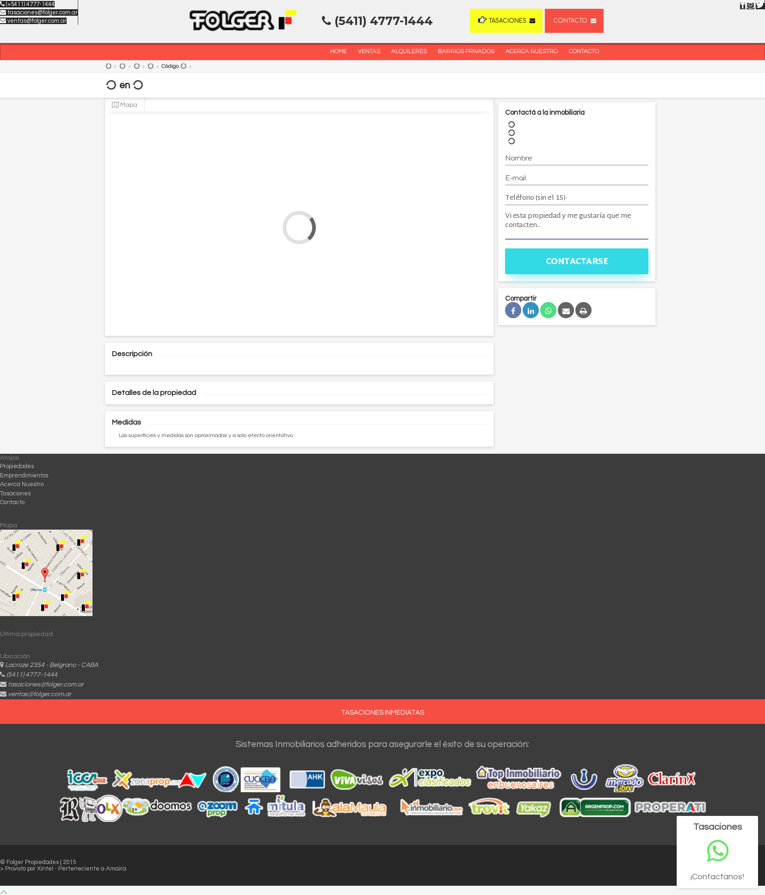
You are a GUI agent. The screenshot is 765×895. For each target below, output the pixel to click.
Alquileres (409, 51)
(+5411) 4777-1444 (27, 4)
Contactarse (577, 262)
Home (338, 51)
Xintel (46, 868)
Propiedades (17, 466)
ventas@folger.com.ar (33, 21)
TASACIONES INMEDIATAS (382, 712)
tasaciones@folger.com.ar (39, 12)
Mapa (124, 105)
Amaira (116, 868)
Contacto (570, 21)
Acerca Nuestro (532, 51)
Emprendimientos (24, 475)
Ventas (369, 51)
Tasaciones (502, 20)
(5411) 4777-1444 (31, 675)
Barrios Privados (466, 51)
